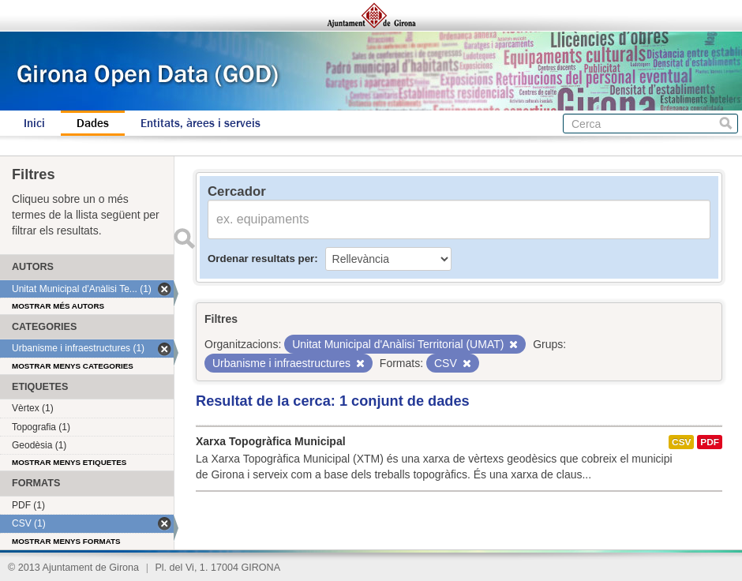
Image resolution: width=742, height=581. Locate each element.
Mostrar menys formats (66, 541)
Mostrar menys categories (72, 366)
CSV (681, 442)
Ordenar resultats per (261, 258)
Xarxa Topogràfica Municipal (271, 441)
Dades (93, 123)
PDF (709, 442)
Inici (34, 123)
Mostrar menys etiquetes (69, 462)
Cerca (726, 123)
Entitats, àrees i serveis (200, 123)
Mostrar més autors (58, 306)
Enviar (184, 238)
